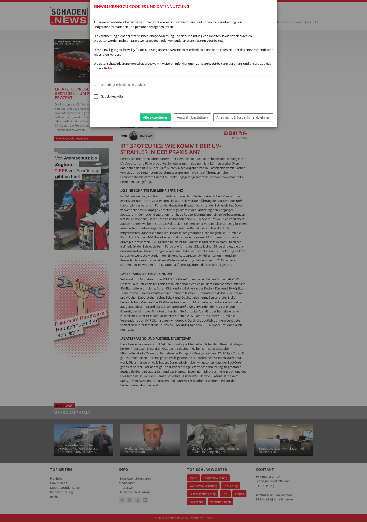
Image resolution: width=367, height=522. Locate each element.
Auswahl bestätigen (192, 117)
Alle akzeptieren (155, 117)
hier (111, 68)
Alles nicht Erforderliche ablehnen (243, 117)
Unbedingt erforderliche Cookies (120, 85)
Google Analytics (109, 96)
